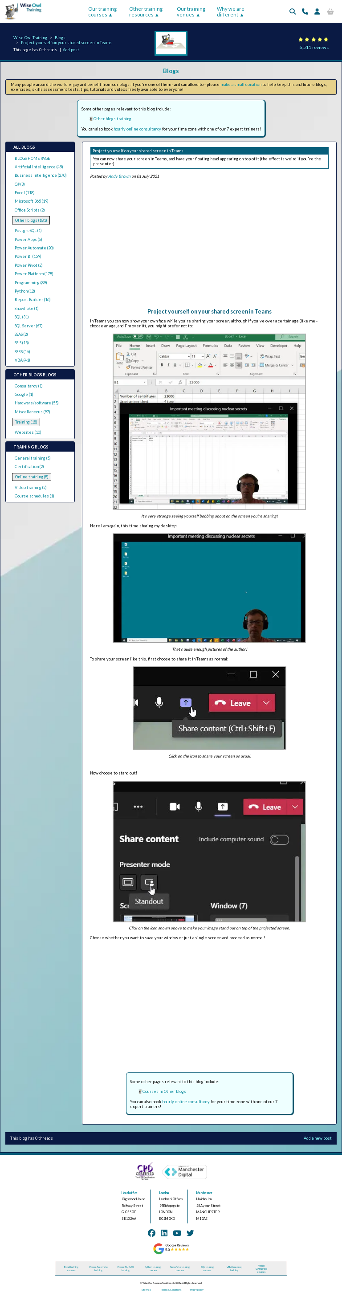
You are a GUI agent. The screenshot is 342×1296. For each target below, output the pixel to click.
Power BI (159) (28, 256)
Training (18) (26, 422)
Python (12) (25, 291)
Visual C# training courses (261, 1268)
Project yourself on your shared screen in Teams (66, 42)
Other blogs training (112, 118)
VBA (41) (22, 360)
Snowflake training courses (180, 1268)
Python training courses (153, 1268)
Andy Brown (119, 176)
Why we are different (230, 11)
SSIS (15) (22, 342)
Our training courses (102, 11)
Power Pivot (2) (29, 265)
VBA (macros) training (234, 1268)
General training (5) (33, 458)
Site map (146, 1289)
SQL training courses (207, 1268)
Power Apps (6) (28, 239)
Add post (71, 49)
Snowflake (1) (27, 308)
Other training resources (146, 11)
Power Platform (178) (34, 273)
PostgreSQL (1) (28, 230)
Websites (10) (28, 432)
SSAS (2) (21, 334)
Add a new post (318, 1138)
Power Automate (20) (34, 247)
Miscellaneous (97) (32, 411)
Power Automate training (99, 1268)
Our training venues (191, 11)
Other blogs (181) (31, 220)
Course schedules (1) (34, 495)
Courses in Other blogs (164, 1091)
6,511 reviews (314, 47)
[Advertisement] (209, 245)
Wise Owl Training (30, 37)
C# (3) (20, 184)
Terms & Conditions (171, 1289)
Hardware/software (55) (37, 402)
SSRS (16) (22, 351)
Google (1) (24, 394)
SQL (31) (22, 316)
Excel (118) (25, 192)
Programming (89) (31, 282)
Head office (130, 1193)
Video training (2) (31, 487)
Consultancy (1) (29, 385)
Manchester (204, 1193)
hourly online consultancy (137, 128)
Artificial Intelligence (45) (39, 166)
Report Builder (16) (33, 299)
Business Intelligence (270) (41, 175)
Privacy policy (196, 1289)
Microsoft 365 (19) (32, 201)
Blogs (60, 37)
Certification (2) (29, 466)
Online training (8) (32, 476)
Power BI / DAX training (126, 1268)
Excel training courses (71, 1268)
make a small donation (240, 84)
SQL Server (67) (29, 325)
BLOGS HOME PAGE (32, 158)
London (164, 1193)
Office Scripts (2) (30, 210)
